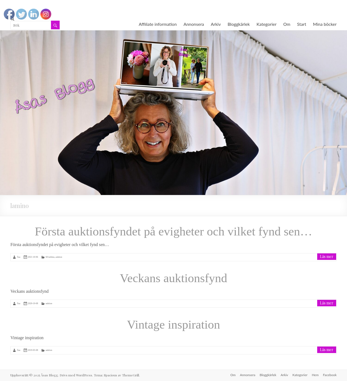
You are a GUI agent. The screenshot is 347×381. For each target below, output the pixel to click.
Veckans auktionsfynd (173, 278)
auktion (59, 257)
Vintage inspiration (173, 324)
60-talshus (50, 257)
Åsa (18, 257)
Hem (315, 375)
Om (286, 24)
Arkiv (216, 24)
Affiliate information (158, 24)
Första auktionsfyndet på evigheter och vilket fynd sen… (173, 231)
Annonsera (194, 24)
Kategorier (266, 24)
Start (301, 24)
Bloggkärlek (238, 24)
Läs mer (326, 256)
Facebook (329, 375)
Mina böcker (324, 24)
